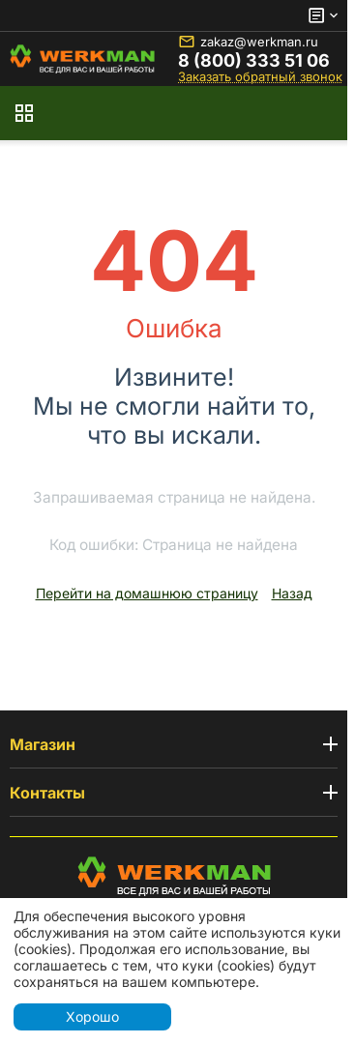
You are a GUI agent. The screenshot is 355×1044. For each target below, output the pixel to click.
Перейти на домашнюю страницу (147, 593)
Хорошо (92, 1016)
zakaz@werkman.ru (248, 41)
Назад (292, 593)
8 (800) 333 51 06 (254, 61)
